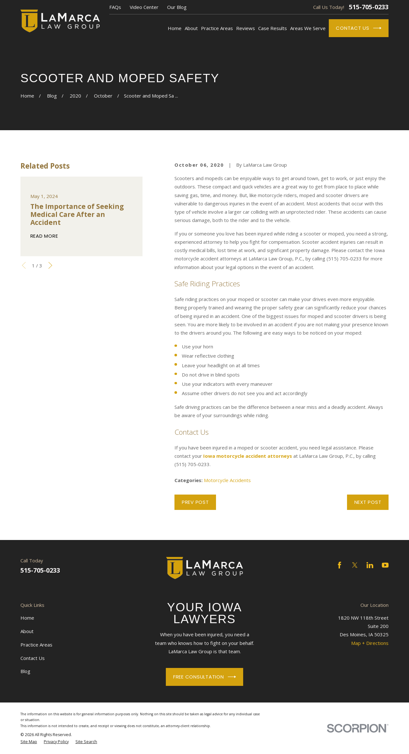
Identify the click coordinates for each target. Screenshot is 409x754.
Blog (25, 671)
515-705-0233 (369, 7)
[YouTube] (385, 565)
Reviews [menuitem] (245, 28)
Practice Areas (36, 644)
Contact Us (358, 28)
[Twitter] (354, 565)
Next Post (368, 502)
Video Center (144, 7)
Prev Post (195, 502)
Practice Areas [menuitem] (217, 28)
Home (27, 618)
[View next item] (50, 265)
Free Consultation (204, 677)
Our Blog (177, 7)
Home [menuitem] (174, 28)
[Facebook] (339, 565)
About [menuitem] (191, 28)
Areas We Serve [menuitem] (308, 28)
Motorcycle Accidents (227, 480)
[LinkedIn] (370, 565)
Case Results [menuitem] (272, 28)
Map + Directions (370, 643)
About (27, 631)
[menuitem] (28, 741)
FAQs (115, 7)
